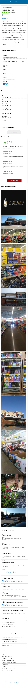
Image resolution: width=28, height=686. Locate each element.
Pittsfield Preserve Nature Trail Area (9, 668)
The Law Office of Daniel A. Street (10, 626)
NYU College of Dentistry (8, 571)
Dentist (4, 57)
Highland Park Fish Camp (7, 654)
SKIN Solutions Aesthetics (9, 622)
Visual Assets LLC (6, 664)
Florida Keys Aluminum (8, 624)
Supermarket (9, 57)
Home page (5, 681)
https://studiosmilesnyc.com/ (9, 79)
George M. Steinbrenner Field (8, 660)
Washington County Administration (9, 670)
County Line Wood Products (12, 637)
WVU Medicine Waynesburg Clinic (9, 672)
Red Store (5, 630)
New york (10, 7)
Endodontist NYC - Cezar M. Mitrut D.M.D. (12, 610)
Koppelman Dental (6, 553)
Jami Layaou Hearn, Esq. (7, 656)
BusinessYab (14, 2)
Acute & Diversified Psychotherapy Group (12, 633)
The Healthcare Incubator (8, 562)
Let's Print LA (6, 635)
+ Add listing (12, 681)
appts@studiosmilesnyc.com (9, 75)
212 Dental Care (5, 544)
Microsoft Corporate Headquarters (9, 662)
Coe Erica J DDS (6, 586)
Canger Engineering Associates (8, 650)
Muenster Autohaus (8, 628)
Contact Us (16, 682)
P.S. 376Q (4, 666)
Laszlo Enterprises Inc (9, 639)
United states (5, 7)
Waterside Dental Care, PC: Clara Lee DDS (12, 602)
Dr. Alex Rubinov (6, 593)
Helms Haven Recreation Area (9, 641)
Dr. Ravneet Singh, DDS (7, 578)
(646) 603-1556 (5, 18)
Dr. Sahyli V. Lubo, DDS (7, 658)
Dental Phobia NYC (6, 535)
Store (15, 57)
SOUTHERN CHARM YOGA (8, 652)
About (18, 681)
